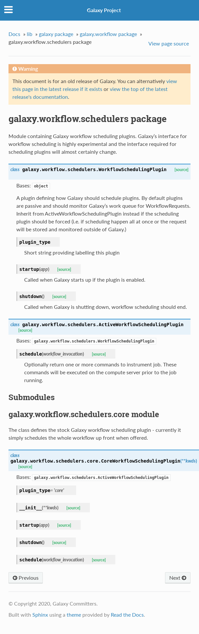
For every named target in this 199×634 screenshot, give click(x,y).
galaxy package (56, 34)
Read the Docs (127, 614)
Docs (14, 34)
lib (29, 34)
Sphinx (40, 614)
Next (177, 577)
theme (74, 614)
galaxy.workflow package (108, 34)
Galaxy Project (104, 10)
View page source (168, 43)
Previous (26, 577)
